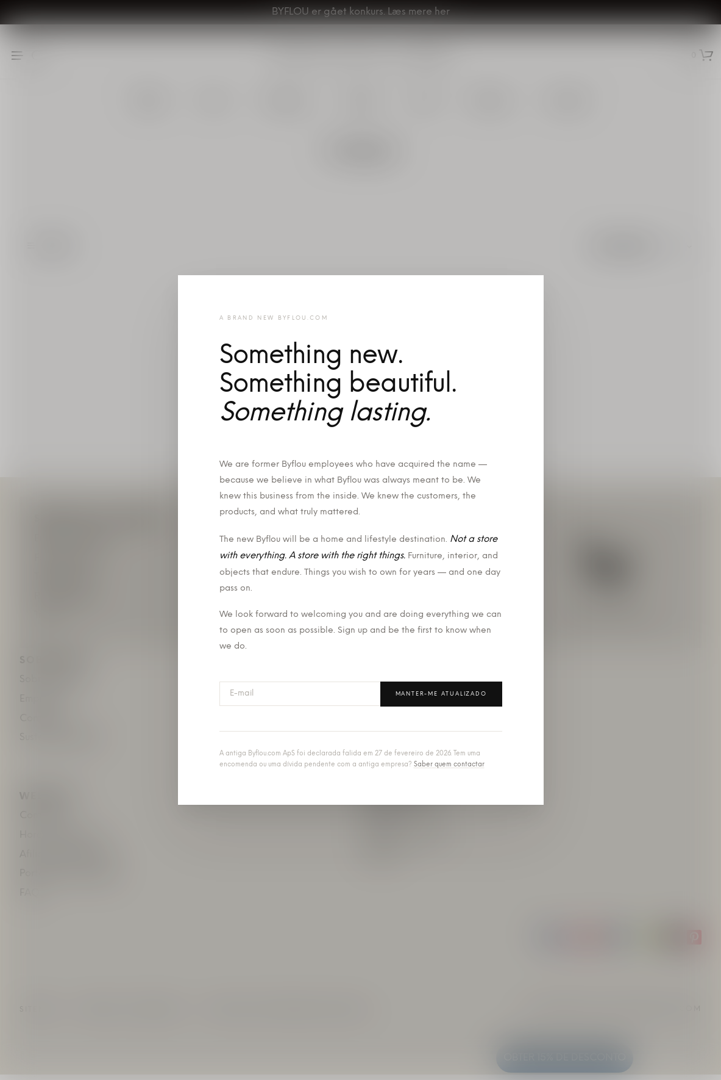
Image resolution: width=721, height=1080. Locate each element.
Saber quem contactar (449, 764)
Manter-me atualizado (441, 694)
